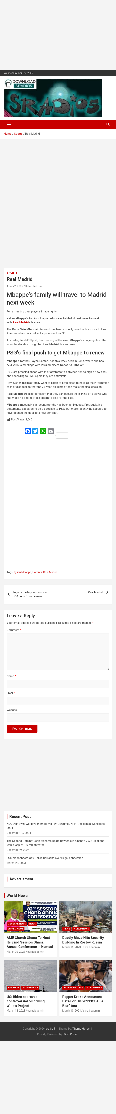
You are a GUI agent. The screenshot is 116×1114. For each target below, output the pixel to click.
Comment (14, 630)
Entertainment (73, 987)
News (32, 923)
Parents (37, 572)
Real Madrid (50, 572)
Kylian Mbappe (22, 572)
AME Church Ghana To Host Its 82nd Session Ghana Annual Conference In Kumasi (30, 942)
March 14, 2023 (16, 1010)
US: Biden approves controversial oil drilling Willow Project (26, 1001)
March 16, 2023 (71, 947)
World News (17, 895)
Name (11, 676)
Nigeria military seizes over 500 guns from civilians (30, 594)
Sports (12, 272)
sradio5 (50, 1028)
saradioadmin (36, 951)
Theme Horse (81, 1028)
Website (12, 710)
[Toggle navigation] (9, 124)
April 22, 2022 (15, 286)
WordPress (70, 1034)
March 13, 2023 (71, 1010)
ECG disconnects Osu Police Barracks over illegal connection (45, 858)
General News (17, 923)
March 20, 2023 (16, 951)
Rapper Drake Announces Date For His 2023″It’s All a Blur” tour (82, 1001)
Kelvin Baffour (34, 286)
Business (13, 987)
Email (11, 693)
